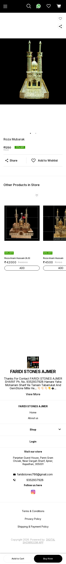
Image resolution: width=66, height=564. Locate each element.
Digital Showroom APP (39, 541)
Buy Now (48, 558)
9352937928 (34, 480)
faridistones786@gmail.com (35, 474)
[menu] (5, 6)
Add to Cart (18, 558)
